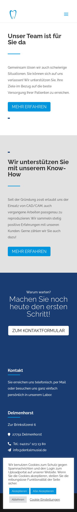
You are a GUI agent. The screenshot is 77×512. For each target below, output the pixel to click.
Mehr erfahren (29, 106)
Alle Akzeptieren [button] (43, 491)
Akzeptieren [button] (19, 491)
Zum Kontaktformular (38, 330)
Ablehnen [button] (18, 499)
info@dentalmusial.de (29, 450)
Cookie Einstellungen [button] (45, 499)
